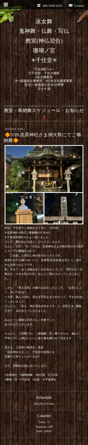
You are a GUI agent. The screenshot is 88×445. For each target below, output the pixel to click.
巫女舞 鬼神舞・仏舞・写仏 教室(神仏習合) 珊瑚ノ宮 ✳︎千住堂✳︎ (44, 40)
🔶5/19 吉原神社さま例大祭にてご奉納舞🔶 (42, 137)
